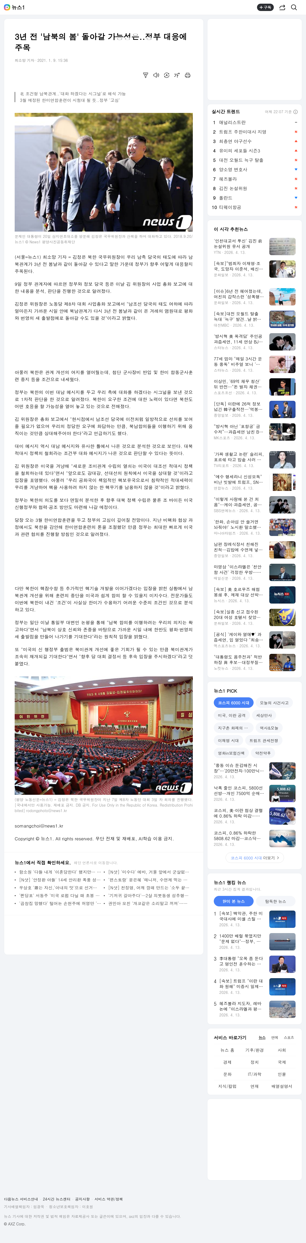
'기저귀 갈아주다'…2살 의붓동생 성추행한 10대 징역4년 (149, 895)
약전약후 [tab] (263, 753)
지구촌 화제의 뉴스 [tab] (235, 728)
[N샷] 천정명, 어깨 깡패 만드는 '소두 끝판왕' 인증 (149, 888)
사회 (282, 1050)
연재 (254, 1086)
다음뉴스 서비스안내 (21, 1199)
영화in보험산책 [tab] (231, 753)
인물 (282, 1074)
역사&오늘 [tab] (269, 728)
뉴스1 (18, 7)
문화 (227, 1074)
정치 (254, 1062)
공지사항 (82, 1199)
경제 (227, 1062)
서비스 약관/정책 (109, 1199)
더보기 (255, 858)
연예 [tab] (274, 1037)
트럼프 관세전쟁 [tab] (263, 740)
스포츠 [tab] (289, 1037)
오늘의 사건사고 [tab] (274, 702)
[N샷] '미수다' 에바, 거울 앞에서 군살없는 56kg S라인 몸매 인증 (149, 872)
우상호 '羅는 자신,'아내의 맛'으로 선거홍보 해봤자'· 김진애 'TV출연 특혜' (60, 888)
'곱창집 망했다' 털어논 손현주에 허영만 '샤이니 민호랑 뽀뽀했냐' (60, 903)
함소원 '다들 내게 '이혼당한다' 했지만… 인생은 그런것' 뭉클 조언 (60, 872)
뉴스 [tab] (262, 1037)
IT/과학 (254, 1074)
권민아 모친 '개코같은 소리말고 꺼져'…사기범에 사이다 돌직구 (149, 903)
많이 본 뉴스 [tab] (233, 901)
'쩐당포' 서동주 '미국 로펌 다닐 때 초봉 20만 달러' (60, 895)
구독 (265, 7)
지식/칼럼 (227, 1086)
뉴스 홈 (227, 1050)
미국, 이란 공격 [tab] (232, 715)
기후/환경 (254, 1050)
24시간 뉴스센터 (56, 1199)
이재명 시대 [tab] (228, 740)
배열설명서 (281, 1086)
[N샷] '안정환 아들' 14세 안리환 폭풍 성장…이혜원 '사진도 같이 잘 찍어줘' (60, 880)
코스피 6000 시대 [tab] (233, 702)
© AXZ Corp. (15, 1224)
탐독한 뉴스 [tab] (275, 901)
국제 (282, 1062)
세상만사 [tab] (264, 715)
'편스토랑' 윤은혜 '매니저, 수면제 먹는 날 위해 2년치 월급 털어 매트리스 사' (149, 880)
